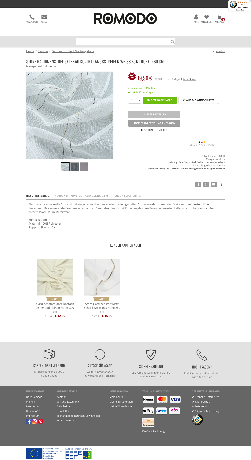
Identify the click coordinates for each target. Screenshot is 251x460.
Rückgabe (109, 375)
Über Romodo (34, 397)
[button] (219, 19)
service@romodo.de (207, 373)
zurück (220, 51)
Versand (93, 375)
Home (30, 51)
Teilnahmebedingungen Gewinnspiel (78, 415)
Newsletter (63, 411)
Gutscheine (63, 406)
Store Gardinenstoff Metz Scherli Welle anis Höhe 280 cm (102, 307)
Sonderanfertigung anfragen (154, 123)
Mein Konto (116, 397)
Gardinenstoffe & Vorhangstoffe (73, 51)
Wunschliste (206, 18)
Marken (30, 401)
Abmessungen (96, 196)
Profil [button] (196, 18)
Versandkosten (189, 79)
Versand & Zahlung (68, 401)
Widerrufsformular (68, 420)
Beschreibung (38, 196)
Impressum (32, 415)
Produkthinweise (67, 196)
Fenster (43, 51)
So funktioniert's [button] (154, 130)
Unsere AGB (33, 411)
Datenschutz (33, 406)
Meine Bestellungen (121, 401)
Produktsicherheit (127, 196)
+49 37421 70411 (32, 18)
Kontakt (44, 18)
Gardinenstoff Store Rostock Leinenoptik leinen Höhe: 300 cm (55, 307)
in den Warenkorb (159, 100)
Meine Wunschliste (120, 406)
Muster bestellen (154, 114)
